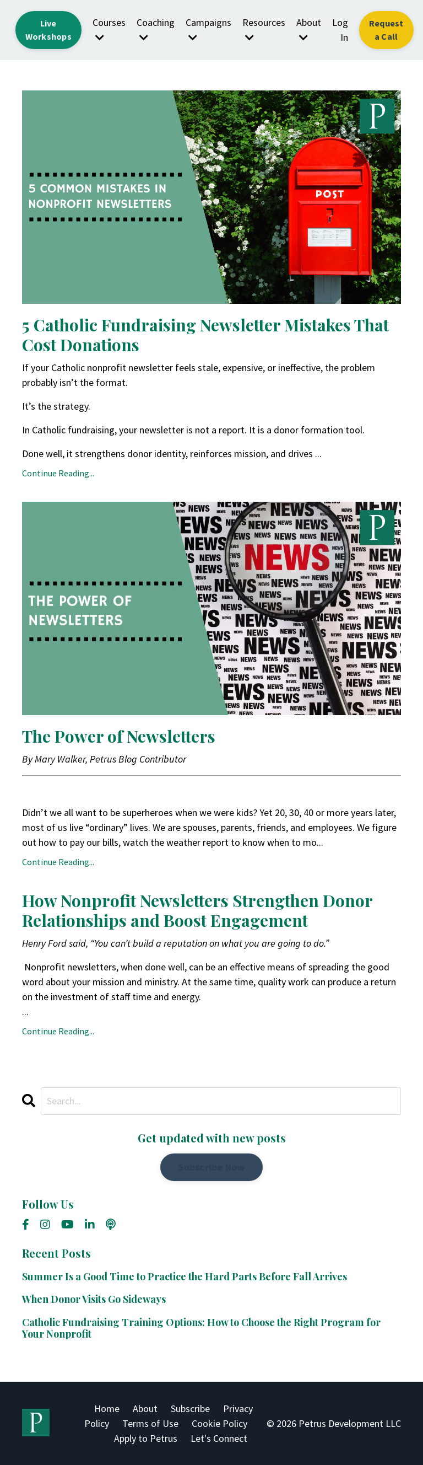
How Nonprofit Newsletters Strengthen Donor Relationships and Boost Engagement (197, 910)
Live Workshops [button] (48, 30)
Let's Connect (219, 1438)
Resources (263, 29)
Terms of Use (150, 1423)
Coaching (156, 29)
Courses (109, 29)
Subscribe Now (211, 1167)
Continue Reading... (58, 473)
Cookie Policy (219, 1423)
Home (107, 1408)
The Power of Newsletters (118, 736)
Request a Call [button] (386, 30)
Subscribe (190, 1408)
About (308, 29)
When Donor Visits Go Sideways (94, 1300)
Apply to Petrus (145, 1438)
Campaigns (208, 29)
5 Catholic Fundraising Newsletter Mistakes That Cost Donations (205, 335)
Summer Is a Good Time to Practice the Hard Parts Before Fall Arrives (184, 1277)
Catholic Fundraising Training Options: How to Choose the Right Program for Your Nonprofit (201, 1328)
